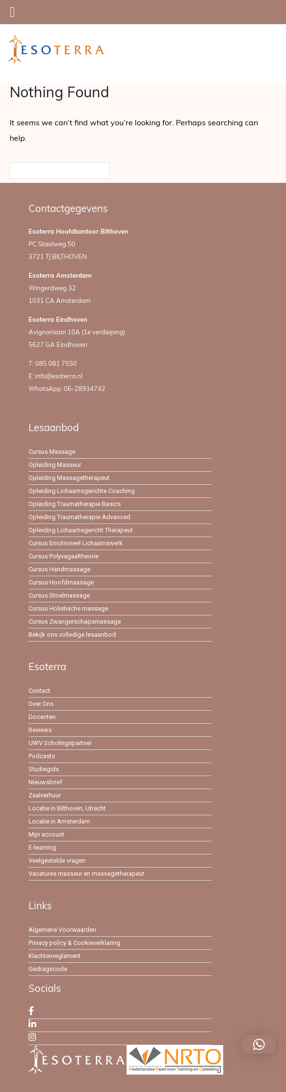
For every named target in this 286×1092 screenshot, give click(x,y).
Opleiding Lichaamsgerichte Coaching (82, 490)
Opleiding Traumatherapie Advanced (79, 517)
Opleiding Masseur (55, 464)
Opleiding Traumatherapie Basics (75, 504)
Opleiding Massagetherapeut (69, 477)
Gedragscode (48, 968)
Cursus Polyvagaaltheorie (64, 556)
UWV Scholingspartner (60, 743)
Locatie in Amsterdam (59, 821)
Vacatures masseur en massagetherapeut (86, 873)
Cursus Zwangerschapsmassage (75, 621)
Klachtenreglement (55, 955)
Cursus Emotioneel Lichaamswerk (76, 543)
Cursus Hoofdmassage (61, 582)
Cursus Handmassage (59, 569)
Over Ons (41, 703)
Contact (39, 690)
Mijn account (46, 834)
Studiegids (44, 769)
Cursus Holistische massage (68, 608)
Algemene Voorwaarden (62, 929)
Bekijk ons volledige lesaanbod (72, 634)
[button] (259, 1044)
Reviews (40, 729)
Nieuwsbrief (45, 782)
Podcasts (42, 756)
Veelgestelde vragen (57, 860)
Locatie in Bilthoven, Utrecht (67, 808)
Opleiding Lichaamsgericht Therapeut (81, 530)
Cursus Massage (52, 451)
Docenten (42, 716)
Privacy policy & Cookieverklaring (74, 942)
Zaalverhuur (45, 795)
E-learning (42, 847)
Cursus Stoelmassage (59, 595)
